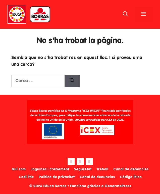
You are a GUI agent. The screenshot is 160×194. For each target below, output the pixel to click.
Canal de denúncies (130, 169)
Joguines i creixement (50, 169)
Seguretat (82, 169)
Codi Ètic (26, 177)
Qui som (19, 169)
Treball (102, 169)
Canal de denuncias (97, 177)
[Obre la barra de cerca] (125, 14)
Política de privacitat (57, 177)
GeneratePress (117, 186)
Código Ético (131, 177)
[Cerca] (72, 81)
